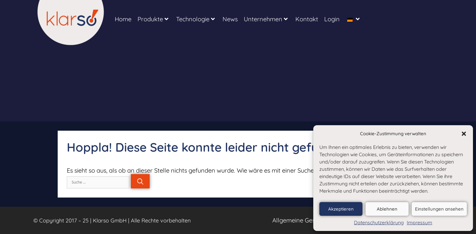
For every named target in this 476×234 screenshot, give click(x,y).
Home (123, 19)
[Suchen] (140, 181)
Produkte (153, 19)
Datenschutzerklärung (379, 222)
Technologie (195, 19)
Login (332, 19)
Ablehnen (387, 209)
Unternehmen (266, 19)
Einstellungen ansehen (439, 209)
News (230, 19)
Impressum (419, 222)
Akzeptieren (341, 209)
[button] (464, 134)
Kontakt (306, 19)
